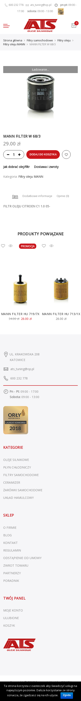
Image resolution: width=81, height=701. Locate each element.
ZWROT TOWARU (15, 565)
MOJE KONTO (13, 610)
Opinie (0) (63, 196)
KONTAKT (10, 543)
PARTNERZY (12, 573)
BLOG (7, 535)
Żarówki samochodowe (22, 490)
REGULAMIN (12, 550)
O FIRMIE (9, 527)
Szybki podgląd (13, 245)
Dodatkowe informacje (37, 196)
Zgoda (67, 695)
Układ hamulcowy (18, 498)
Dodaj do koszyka (43, 154)
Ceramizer (11, 482)
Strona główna (12, 40)
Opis (15, 196)
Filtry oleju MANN (14, 44)
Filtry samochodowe (40, 40)
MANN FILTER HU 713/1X (61, 314)
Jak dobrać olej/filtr (16, 167)
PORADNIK (11, 581)
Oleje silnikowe (16, 460)
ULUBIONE (11, 618)
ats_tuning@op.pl (22, 369)
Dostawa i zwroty (46, 167)
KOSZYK (9, 625)
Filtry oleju (64, 40)
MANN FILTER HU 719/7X (20, 314)
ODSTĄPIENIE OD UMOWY (22, 558)
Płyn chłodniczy (17, 467)
